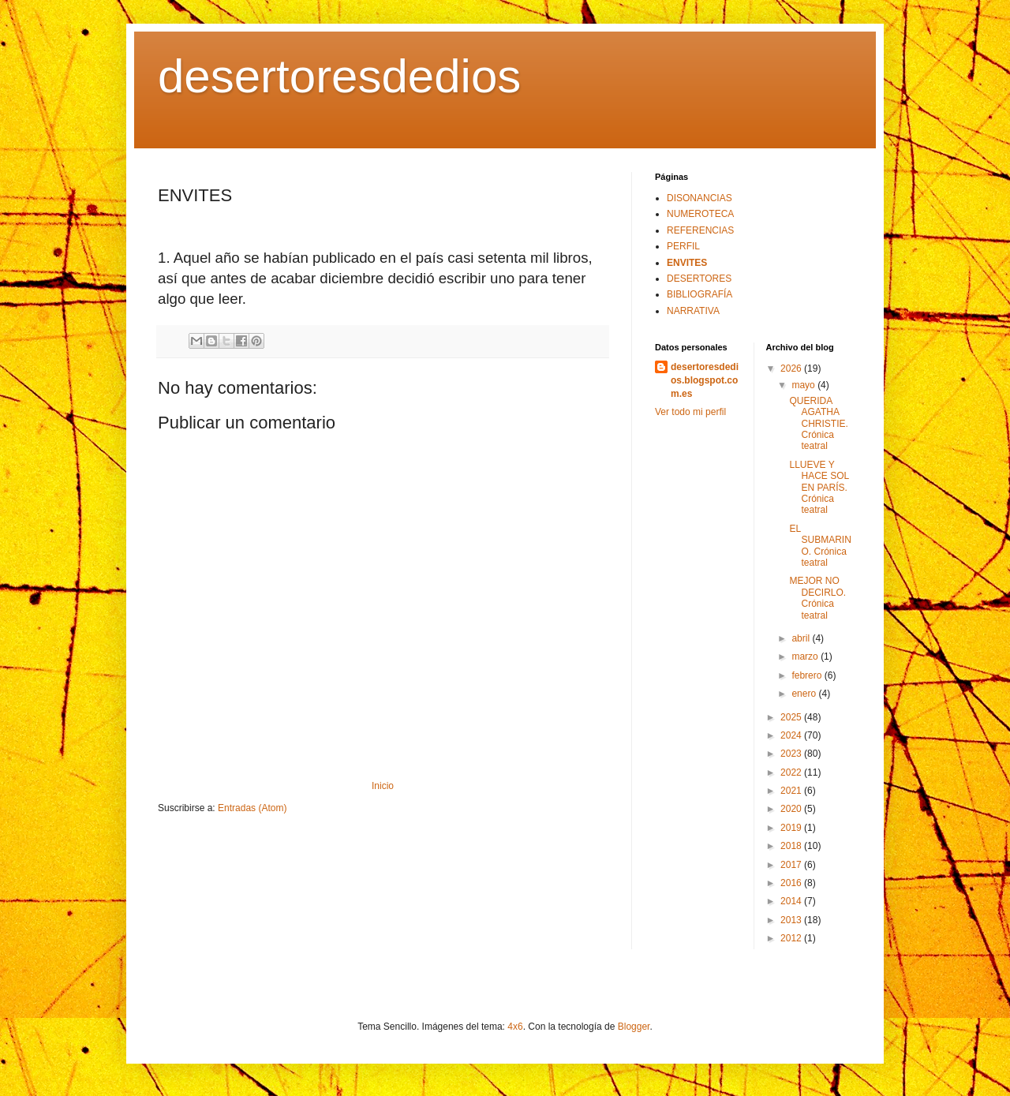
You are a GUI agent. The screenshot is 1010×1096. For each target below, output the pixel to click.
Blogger (634, 1026)
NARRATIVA (693, 310)
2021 (792, 790)
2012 (792, 938)
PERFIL (683, 246)
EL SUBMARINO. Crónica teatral (820, 545)
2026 (792, 368)
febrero (807, 675)
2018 (792, 845)
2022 (792, 772)
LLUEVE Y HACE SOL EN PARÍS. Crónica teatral (818, 487)
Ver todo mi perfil (690, 411)
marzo (806, 656)
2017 (792, 864)
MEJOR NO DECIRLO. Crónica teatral (817, 597)
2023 (792, 753)
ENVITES (687, 262)
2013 (792, 920)
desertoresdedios (339, 76)
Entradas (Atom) (252, 808)
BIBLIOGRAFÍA (699, 294)
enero (804, 693)
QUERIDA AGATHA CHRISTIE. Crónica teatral (818, 423)
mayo (804, 385)
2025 (792, 717)
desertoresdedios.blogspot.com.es (705, 380)
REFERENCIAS (700, 230)
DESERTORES (699, 278)
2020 (792, 808)
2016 (792, 882)
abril (801, 638)
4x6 (514, 1026)
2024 (792, 735)
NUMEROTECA (700, 213)
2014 (792, 901)
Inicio (383, 785)
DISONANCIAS (699, 198)
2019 (792, 827)
